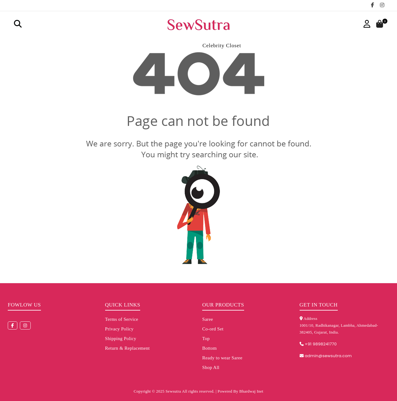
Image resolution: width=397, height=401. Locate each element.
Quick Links (123, 305)
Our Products (223, 305)
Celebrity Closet (222, 45)
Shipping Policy (120, 338)
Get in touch (319, 305)
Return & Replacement (127, 348)
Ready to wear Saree (222, 357)
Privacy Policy (119, 328)
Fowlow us (24, 305)
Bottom (209, 348)
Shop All (210, 367)
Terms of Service (121, 319)
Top (206, 338)
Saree (207, 319)
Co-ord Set (212, 328)
